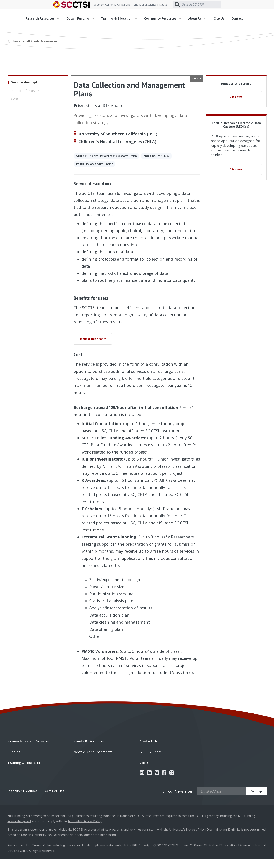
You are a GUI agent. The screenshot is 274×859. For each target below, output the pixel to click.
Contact (237, 18)
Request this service (92, 339)
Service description (27, 82)
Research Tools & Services (28, 741)
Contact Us (149, 741)
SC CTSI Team (151, 752)
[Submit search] (177, 4)
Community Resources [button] (162, 18)
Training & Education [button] (119, 18)
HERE (133, 845)
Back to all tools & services (34, 41)
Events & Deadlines (89, 741)
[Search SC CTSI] (201, 4)
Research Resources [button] (42, 18)
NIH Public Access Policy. (85, 821)
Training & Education (24, 762)
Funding (14, 752)
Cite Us (219, 18)
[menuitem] (44, 18)
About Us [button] (197, 18)
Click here (236, 96)
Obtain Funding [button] (80, 18)
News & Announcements (93, 752)
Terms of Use (53, 791)
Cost (14, 99)
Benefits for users (25, 90)
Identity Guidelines (22, 791)
